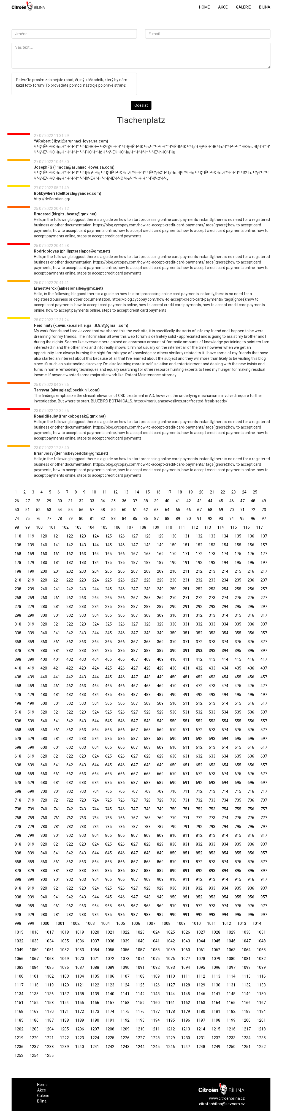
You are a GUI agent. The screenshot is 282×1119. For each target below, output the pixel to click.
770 (173, 818)
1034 (49, 941)
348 (147, 633)
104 (91, 527)
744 (95, 809)
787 (134, 826)
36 (124, 501)
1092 (155, 967)
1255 (49, 1055)
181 (56, 562)
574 (225, 730)
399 (31, 659)
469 (160, 686)
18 (180, 492)
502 (69, 703)
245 (108, 589)
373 (212, 642)
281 (56, 606)
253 (212, 589)
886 (121, 870)
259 (31, 598)
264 (95, 598)
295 (238, 606)
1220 (34, 1038)
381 (56, 650)
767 (134, 818)
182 (69, 562)
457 (264, 677)
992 (199, 914)
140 (43, 545)
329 (160, 624)
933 (212, 888)
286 (121, 606)
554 (225, 721)
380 (43, 650)
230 (173, 580)
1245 (155, 1046)
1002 (75, 923)
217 (264, 571)
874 (225, 862)
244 (95, 589)
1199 (231, 1020)
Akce (223, 7)
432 (199, 668)
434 (225, 668)
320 (43, 624)
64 (167, 510)
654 (225, 765)
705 (108, 791)
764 (95, 818)
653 (212, 765)
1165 (231, 1002)
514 (225, 703)
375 (238, 642)
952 (199, 897)
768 (147, 818)
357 (264, 633)
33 (92, 501)
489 (160, 694)
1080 (231, 958)
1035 (64, 941)
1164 (216, 1002)
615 (238, 747)
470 (173, 686)
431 (186, 668)
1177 (155, 1011)
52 (38, 510)
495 (238, 694)
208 (147, 571)
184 (95, 562)
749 (160, 809)
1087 (79, 967)
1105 (94, 976)
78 (60, 518)
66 (188, 510)
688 (147, 782)
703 (82, 791)
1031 (261, 932)
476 (251, 686)
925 (108, 888)
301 (56, 615)
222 (69, 580)
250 (173, 589)
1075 (155, 958)
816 (251, 835)
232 (199, 580)
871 (186, 862)
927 (134, 888)
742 (69, 809)
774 (225, 818)
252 (199, 589)
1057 (140, 950)
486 (121, 694)
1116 (261, 976)
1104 (79, 976)
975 (238, 906)
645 (108, 765)
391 (186, 650)
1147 (216, 994)
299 (31, 615)
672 (199, 774)
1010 (196, 923)
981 (56, 914)
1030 (246, 932)
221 (56, 580)
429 (160, 668)
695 (238, 782)
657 (264, 765)
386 (121, 650)
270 (173, 598)
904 (95, 879)
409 (160, 659)
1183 (246, 1011)
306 (121, 615)
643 (82, 765)
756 (251, 809)
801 (56, 835)
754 (225, 809)
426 (121, 668)
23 (233, 492)
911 (186, 879)
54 (60, 510)
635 (238, 756)
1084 (34, 967)
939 (31, 897)
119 (31, 536)
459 (31, 686)
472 (199, 686)
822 (69, 844)
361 (56, 642)
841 (56, 853)
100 (39, 527)
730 (173, 800)
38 (145, 501)
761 (56, 818)
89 (178, 518)
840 (43, 853)
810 (173, 835)
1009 (181, 923)
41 (178, 501)
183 (82, 562)
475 (238, 686)
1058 (155, 950)
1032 (19, 941)
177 (264, 554)
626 (121, 756)
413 (212, 659)
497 (264, 694)
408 (147, 659)
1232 (216, 1038)
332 (199, 624)
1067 (34, 958)
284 (95, 606)
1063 (231, 950)
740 (43, 809)
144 (95, 545)
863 (82, 862)
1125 (140, 985)
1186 (34, 1020)
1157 (109, 1002)
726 (121, 800)
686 (121, 782)
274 (225, 598)
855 (238, 853)
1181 (216, 1011)
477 (264, 686)
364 (95, 642)
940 (43, 897)
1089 (109, 967)
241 (56, 589)
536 (251, 712)
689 (160, 782)
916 (251, 879)
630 (173, 756)
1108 (140, 976)
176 (251, 554)
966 (121, 906)
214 (225, 571)
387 (134, 650)
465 (108, 686)
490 (173, 694)
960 (43, 906)
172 (199, 554)
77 (49, 518)
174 (225, 554)
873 (212, 862)
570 (173, 730)
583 (82, 738)
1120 (64, 985)
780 (43, 826)
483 (82, 694)
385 (108, 650)
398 (18, 659)
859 (31, 862)
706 (121, 791)
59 (113, 510)
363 (82, 642)
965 (108, 906)
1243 (125, 1046)
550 (173, 721)
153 (212, 545)
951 (186, 897)
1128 (185, 985)
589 (160, 738)
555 (238, 721)
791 (186, 826)
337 (264, 624)
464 (95, 686)
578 (18, 738)
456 (251, 677)
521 (56, 712)
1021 (109, 932)
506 (121, 703)
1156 (94, 1002)
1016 (34, 932)
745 (108, 809)
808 (147, 835)
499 (31, 703)
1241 (94, 1046)
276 (251, 598)
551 (186, 721)
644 (95, 765)
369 (160, 642)
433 (212, 668)
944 (95, 897)
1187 (49, 1020)
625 (108, 756)
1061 (200, 950)
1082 (261, 958)
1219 (19, 1038)
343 (82, 633)
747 (134, 809)
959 (31, 906)
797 (264, 826)
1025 (170, 932)
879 (31, 870)
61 (135, 510)
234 (225, 580)
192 (199, 562)
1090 (125, 967)
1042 (170, 941)
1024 (155, 932)
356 (251, 633)
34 (103, 501)
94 (231, 518)
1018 (64, 932)
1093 (170, 967)
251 (186, 589)
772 (199, 818)
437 (264, 668)
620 (43, 756)
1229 (170, 1038)
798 (18, 835)
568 (147, 730)
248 (147, 589)
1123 (109, 985)
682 (69, 782)
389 (160, 650)
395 (238, 650)
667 (134, 774)
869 (160, 862)
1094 (185, 967)
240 (43, 589)
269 (160, 598)
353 (212, 633)
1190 (94, 1020)
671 (186, 774)
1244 (140, 1046)
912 (199, 879)
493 (212, 694)
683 (82, 782)
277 (264, 598)
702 (69, 791)
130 (173, 536)
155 (238, 545)
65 (178, 510)
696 (251, 782)
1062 (216, 950)
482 (69, 694)
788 (147, 826)
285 (108, 606)
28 (38, 501)
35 (113, 501)
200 (43, 571)
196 (251, 562)
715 (238, 791)
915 (238, 879)
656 (251, 765)
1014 (257, 923)
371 (186, 642)
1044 (200, 941)
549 (160, 721)
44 (210, 501)
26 (17, 501)
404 (95, 659)
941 (56, 897)
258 (18, 598)
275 (238, 598)
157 (264, 545)
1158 (125, 1002)
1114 (231, 976)
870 (173, 862)
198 (18, 571)
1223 (79, 1038)
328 (147, 624)
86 (145, 518)
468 (147, 686)
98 (17, 527)
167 (134, 554)
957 (264, 897)
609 (160, 747)
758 (18, 818)
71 (242, 510)
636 (251, 756)
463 (82, 686)
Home (204, 7)
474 (225, 686)
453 (212, 677)
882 (69, 870)
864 (95, 862)
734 (225, 800)
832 (199, 844)
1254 (34, 1055)
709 (160, 791)
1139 (94, 994)
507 (134, 703)
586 (121, 738)
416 (251, 659)
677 (264, 774)
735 (238, 800)
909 (160, 879)
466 (121, 686)
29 (49, 501)
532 (199, 712)
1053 (79, 950)
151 (186, 545)
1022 (125, 932)
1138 (79, 994)
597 (264, 738)
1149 (246, 994)
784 (95, 826)
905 (108, 879)
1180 (200, 1011)
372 (199, 642)
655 (238, 765)
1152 (34, 1002)
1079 (216, 958)
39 (156, 501)
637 (264, 756)
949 (160, 897)
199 (31, 571)
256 (251, 589)
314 (225, 615)
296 (251, 606)
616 (251, 747)
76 (38, 518)
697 (264, 782)
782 (69, 826)
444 (95, 677)
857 (264, 853)
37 (135, 501)
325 (108, 624)
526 (121, 712)
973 (212, 906)
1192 (125, 1020)
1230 (185, 1038)
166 (121, 554)
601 (56, 747)
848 (147, 853)
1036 (79, 941)
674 (225, 774)
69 (221, 510)
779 (31, 826)
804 (95, 835)
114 (220, 527)
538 (18, 721)
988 (147, 914)
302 (69, 615)
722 (69, 800)
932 (199, 888)
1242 (109, 1046)
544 (95, 721)
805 (108, 835)
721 (56, 800)
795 (238, 826)
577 (264, 730)
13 (126, 492)
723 (82, 800)
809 (160, 835)
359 (31, 642)
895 (238, 870)
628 (147, 756)
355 (238, 633)
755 (238, 809)
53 (49, 510)
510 (173, 703)
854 (225, 853)
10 (94, 492)
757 (264, 809)
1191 (109, 1020)
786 (121, 826)
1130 (216, 985)
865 (108, 862)
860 (43, 862)
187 (134, 562)
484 (95, 694)
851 (186, 853)
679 (31, 782)
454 (225, 677)
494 (225, 694)
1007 (151, 923)
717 (264, 791)
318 (18, 624)
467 (134, 686)
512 (199, 703)
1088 (94, 967)
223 (82, 580)
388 (147, 650)
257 (264, 589)
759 (31, 818)
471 (186, 686)
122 (69, 536)
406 (121, 659)
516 (251, 703)
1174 (109, 1011)
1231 (200, 1038)
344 (95, 633)
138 (18, 545)
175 (238, 554)
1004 (105, 923)
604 (95, 747)
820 (43, 844)
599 (31, 747)
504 (95, 703)
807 (134, 835)
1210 (140, 1029)
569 (160, 730)
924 (95, 888)
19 (190, 492)
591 (186, 738)
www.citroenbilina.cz (227, 1098)
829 (160, 844)
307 (134, 615)
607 (134, 747)
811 (186, 835)
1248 (200, 1046)
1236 (19, 1046)
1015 (19, 932)
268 (147, 598)
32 (81, 501)
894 (225, 870)
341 (56, 633)
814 (225, 835)
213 (212, 571)
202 (69, 571)
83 (113, 518)
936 (251, 888)
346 (121, 633)
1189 (79, 1020)
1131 (231, 985)
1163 (200, 1002)
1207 (94, 1029)
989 (160, 914)
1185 (19, 1020)
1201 (261, 1020)
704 (95, 791)
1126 (155, 985)
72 (253, 510)
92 (210, 518)
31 (70, 501)
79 (70, 518)
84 (124, 518)
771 (186, 818)
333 (212, 624)
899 (31, 879)
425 (108, 668)
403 (82, 659)
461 (56, 686)
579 (31, 738)
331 (186, 624)
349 (160, 633)
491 (186, 694)
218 (18, 580)
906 (121, 879)
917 (264, 879)
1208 (109, 1029)
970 (173, 906)
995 (238, 914)
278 (18, 606)
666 (121, 774)
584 (95, 738)
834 (225, 844)
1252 (261, 1046)
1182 (231, 1011)
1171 (64, 1011)
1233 (231, 1038)
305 (108, 615)
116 (246, 527)
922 (69, 888)
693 (212, 782)
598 (18, 747)
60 (124, 510)
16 (158, 492)
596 (251, 738)
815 (238, 835)
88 (167, 518)
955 (238, 897)
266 (121, 598)
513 (212, 703)
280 (43, 606)
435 (238, 668)
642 (69, 765)
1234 (246, 1038)
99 (27, 527)
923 (82, 888)
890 (173, 870)
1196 (185, 1020)
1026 (185, 932)
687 (134, 782)
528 (147, 712)
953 (212, 897)
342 (69, 633)
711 (186, 791)
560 (43, 730)
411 (186, 659)
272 (199, 598)
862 (69, 862)
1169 (34, 1011)
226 (121, 580)
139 (31, 545)
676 (251, 774)
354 (225, 633)
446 (121, 677)
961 (56, 906)
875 (238, 862)
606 (121, 747)
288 (147, 606)
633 (212, 756)
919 (31, 888)
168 (147, 554)
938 (18, 897)
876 (251, 862)
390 (173, 650)
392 (199, 650)
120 (43, 536)
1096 (216, 967)
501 (56, 703)
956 (251, 897)
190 (173, 562)
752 (199, 809)
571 (186, 730)
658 (18, 774)
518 (18, 712)
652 (199, 765)
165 (108, 554)
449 (160, 677)
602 (69, 747)
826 (121, 844)
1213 (185, 1029)
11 (104, 492)
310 (173, 615)
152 (199, 545)
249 (160, 589)
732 (199, 800)
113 (207, 527)
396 (251, 650)
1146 (200, 994)
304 (95, 615)
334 (225, 624)
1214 (200, 1029)
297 (264, 606)
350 (173, 633)
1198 (216, 1020)
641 (56, 765)
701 (56, 791)
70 (231, 510)
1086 (64, 967)
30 (60, 501)
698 (18, 791)
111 (181, 527)
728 (147, 800)
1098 (246, 967)
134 (225, 536)
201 (56, 571)
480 (43, 694)
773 (212, 818)
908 (147, 879)
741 (56, 809)
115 (233, 527)
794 (225, 826)
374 (225, 642)
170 (173, 554)
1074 (140, 958)
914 (225, 879)
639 (31, 765)
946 (121, 897)
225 (108, 580)
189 (160, 562)
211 (186, 571)
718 (18, 800)
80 (81, 518)
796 (251, 826)
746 (121, 809)
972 (199, 906)
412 (199, 659)
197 (264, 562)
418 (18, 668)
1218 (261, 1029)
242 (69, 589)
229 (160, 580)
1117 (19, 985)
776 (251, 818)
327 (134, 624)
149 (160, 545)
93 (221, 518)
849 (160, 853)
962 (69, 906)
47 (242, 501)
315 (238, 615)
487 (134, 694)
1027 (200, 932)
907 (134, 879)
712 (199, 791)
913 (212, 879)
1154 (64, 1002)
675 (238, 774)
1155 (79, 1002)
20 (201, 492)
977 (264, 906)
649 (160, 765)
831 (186, 844)
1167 (261, 1002)
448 (147, 677)
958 (18, 906)
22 (223, 492)
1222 (64, 1038)
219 (31, 580)
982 (69, 914)
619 (31, 756)
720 (43, 800)
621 (56, 756)
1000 (44, 923)
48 (253, 501)
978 (18, 914)
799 (31, 835)
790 (173, 826)
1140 (109, 994)
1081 (246, 958)
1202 (19, 1029)
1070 (79, 958)
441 (56, 677)
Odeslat (141, 105)
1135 (34, 994)
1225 (109, 1038)
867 (134, 862)
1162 (185, 1002)
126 (121, 536)
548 (147, 721)
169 (160, 554)
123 (82, 536)
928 (147, 888)
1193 (140, 1020)
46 (231, 501)
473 (212, 686)
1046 (231, 941)
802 (69, 835)
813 (212, 835)
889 (160, 870)
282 (69, 606)
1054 (94, 950)
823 (82, 844)
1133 (261, 985)
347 (134, 633)
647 (134, 765)
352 (199, 633)
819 (31, 844)
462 (69, 686)
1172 (79, 1011)
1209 (125, 1029)
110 (169, 527)
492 (199, 694)
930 (173, 888)
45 (221, 501)
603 (82, 747)
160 (43, 554)
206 (121, 571)
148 (147, 545)
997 (264, 914)
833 (212, 844)
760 (43, 818)
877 (264, 862)
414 (225, 659)
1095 (200, 967)
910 (173, 879)
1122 (94, 985)
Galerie (243, 7)
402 (69, 659)
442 (69, 677)
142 (69, 545)
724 (95, 800)
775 (238, 818)
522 (69, 712)
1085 (49, 967)
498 (18, 703)
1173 (94, 1011)
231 (186, 580)
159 (31, 554)
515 (238, 703)
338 (18, 633)
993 (212, 914)
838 (18, 853)
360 (43, 642)
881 (56, 870)
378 (18, 650)
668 (147, 774)
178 (18, 562)
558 (18, 730)
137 (264, 536)
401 (56, 659)
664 (95, 774)
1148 (231, 994)
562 (69, 730)
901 (56, 879)
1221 (49, 1038)
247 (134, 589)
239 (31, 589)
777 (264, 818)
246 (121, 589)
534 (225, 712)
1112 (200, 976)
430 (173, 668)
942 (69, 897)
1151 (19, 1002)
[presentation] (187, 83)
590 (173, 738)
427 (134, 668)
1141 (125, 994)
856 (251, 853)
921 (56, 888)
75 (27, 518)
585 (108, 738)
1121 (79, 985)
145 (108, 545)
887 (134, 870)
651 (186, 765)
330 (173, 624)
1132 (246, 985)
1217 (246, 1029)
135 (238, 536)
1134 (19, 994)
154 (225, 545)
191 (186, 562)
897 (264, 870)
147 (134, 545)
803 (82, 835)
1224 (94, 1038)
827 (134, 844)
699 (31, 791)
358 (18, 642)
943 (82, 897)
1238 (49, 1046)
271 (186, 598)
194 (225, 562)
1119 (49, 985)
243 (82, 589)
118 (18, 536)
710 (173, 791)
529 (160, 712)
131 (186, 536)
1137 (64, 994)
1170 (49, 1011)
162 (69, 554)
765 (108, 818)
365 (108, 642)
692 (199, 782)
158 (18, 554)
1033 (34, 941)
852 (199, 853)
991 (186, 914)
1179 (185, 1011)
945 (108, 897)
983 (82, 914)
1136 (49, 994)
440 (43, 677)
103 (78, 527)
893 (212, 870)
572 (199, 730)
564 (95, 730)
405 (108, 659)
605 (108, 747)
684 (95, 782)
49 (264, 501)
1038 (109, 941)
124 (95, 536)
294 (225, 606)
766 (121, 818)
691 (186, 782)
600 (43, 747)
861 (56, 862)
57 (92, 510)
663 (82, 774)
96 (253, 518)
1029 (231, 932)
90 (188, 518)
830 (173, 844)
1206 (79, 1029)
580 (43, 738)
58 (103, 510)
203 (82, 571)
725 (108, 800)
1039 (125, 941)
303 (82, 615)
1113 (216, 976)
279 (31, 606)
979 (31, 914)
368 (147, 642)
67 (199, 510)
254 (225, 589)
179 (31, 562)
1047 (246, 941)
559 (31, 730)
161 (56, 554)
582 (69, 738)
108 (143, 527)
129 (160, 536)
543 (82, 721)
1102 (49, 976)
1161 (170, 1002)
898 (18, 879)
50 (17, 510)
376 (251, 642)
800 (43, 835)
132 (199, 536)
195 (238, 562)
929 (160, 888)
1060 (185, 950)
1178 (170, 1011)
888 (147, 870)
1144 (170, 994)
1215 (216, 1029)
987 (134, 914)
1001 (60, 923)
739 (31, 809)
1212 (170, 1029)
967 (134, 906)
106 (117, 527)
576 (251, 730)
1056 (125, 950)
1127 (170, 985)
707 (134, 791)
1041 (155, 941)
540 (43, 721)
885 (108, 870)
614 (225, 747)
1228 (155, 1038)
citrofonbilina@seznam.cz (222, 1104)
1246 (170, 1046)
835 (238, 844)
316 (251, 615)
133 (212, 536)
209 (160, 571)
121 (56, 536)
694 (225, 782)
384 (95, 650)
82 (103, 518)
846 (121, 853)
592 (199, 738)
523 (82, 712)
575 (238, 730)
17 (169, 492)
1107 (125, 976)
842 (69, 853)
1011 (211, 923)
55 (70, 510)
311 (186, 615)
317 (264, 615)
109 (156, 527)
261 (56, 598)
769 (160, 818)
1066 (19, 958)
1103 (64, 976)
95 (242, 518)
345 (108, 633)
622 (69, 756)
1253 (19, 1055)
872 (199, 862)
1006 (135, 923)
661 (56, 774)
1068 (49, 958)
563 (82, 730)
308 (147, 615)
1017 (49, 932)
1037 (94, 941)
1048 (261, 941)
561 (56, 730)
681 (56, 782)
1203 (34, 1029)
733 (212, 800)
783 (82, 826)
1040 (140, 941)
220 (43, 580)
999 (31, 923)
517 (264, 703)
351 (186, 633)
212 (199, 571)
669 (160, 774)
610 (173, 747)
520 (43, 712)
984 (95, 914)
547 (134, 721)
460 (43, 686)
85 (135, 518)
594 (225, 738)
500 (43, 703)
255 (238, 589)
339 (31, 633)
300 (43, 615)
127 (134, 536)
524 (95, 712)
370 (173, 642)
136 (251, 536)
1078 (200, 958)
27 (27, 501)
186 (121, 562)
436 (251, 668)
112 (194, 527)
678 (18, 782)
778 (18, 826)
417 (264, 659)
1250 (231, 1046)
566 (121, 730)
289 (160, 606)
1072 (109, 958)
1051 (49, 950)
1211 (155, 1029)
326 (121, 624)
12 (115, 492)
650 (173, 765)
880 (43, 870)
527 (134, 712)
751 (186, 809)
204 (95, 571)
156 (251, 545)
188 (147, 562)
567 (134, 730)
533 (212, 712)
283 (82, 606)
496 (251, 694)
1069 (64, 958)
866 (121, 862)
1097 (231, 967)
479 (31, 694)
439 (31, 677)
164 (95, 554)
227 (134, 580)
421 (56, 668)
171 (186, 554)
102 (65, 527)
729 (160, 800)
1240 (79, 1046)
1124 (125, 985)
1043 (185, 941)
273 (212, 598)
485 (108, 694)
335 (238, 624)
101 (52, 527)
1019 (79, 932)
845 (108, 853)
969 (160, 906)
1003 (90, 923)
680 (43, 782)
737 (264, 800)
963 (82, 906)
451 (186, 677)
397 (264, 650)
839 (31, 853)
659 (31, 774)
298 (18, 615)
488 (147, 694)
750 (173, 809)
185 (108, 562)
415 (238, 659)
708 (147, 791)
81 (92, 518)
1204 (49, 1029)
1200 (246, 1020)
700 (43, 791)
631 (186, 756)
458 (18, 686)
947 (134, 897)
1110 (170, 976)
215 (238, 571)
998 (18, 923)
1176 (140, 1011)
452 (199, 677)
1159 (140, 1002)
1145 (185, 994)
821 (56, 844)
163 (82, 554)
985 (108, 914)
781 (56, 826)
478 (18, 694)
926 (121, 888)
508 (147, 703)
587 (134, 738)
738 (18, 809)
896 (251, 870)
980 (43, 914)
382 (69, 650)
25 (255, 492)
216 (251, 571)
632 (199, 756)
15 (147, 492)
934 (225, 888)
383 (82, 650)
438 (18, 677)
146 (121, 545)
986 (121, 914)
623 (82, 756)
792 (199, 826)
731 (186, 800)
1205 (64, 1029)
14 (137, 492)
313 (212, 615)
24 (244, 492)
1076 (170, 958)
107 (130, 527)
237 (264, 580)
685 (108, 782)
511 (186, 703)
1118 (34, 985)
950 (173, 897)
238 (18, 589)
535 (238, 712)
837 (264, 844)
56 (81, 510)
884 (95, 870)
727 (134, 800)
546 (121, 721)
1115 (246, 976)
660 (43, 774)
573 (212, 730)
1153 (49, 1002)
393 (212, 650)
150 (173, 545)
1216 (231, 1029)
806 (121, 835)
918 (18, 888)
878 (18, 870)
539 (31, 721)
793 (212, 826)
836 (251, 844)
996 (251, 914)
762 (69, 818)
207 (134, 571)
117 (259, 527)
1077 (185, 958)
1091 (140, 967)
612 (199, 747)
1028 (216, 932)
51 (27, 510)
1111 (185, 976)
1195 (170, 1020)
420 (43, 668)
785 (108, 826)
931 (186, 888)
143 (82, 545)
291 (186, 606)
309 (160, 615)
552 (199, 721)
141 (56, 545)
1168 (19, 1011)
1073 (125, 958)
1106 (109, 976)
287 (134, 606)
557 (264, 721)
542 (69, 721)
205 (108, 571)
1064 (246, 950)
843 (82, 853)
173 (212, 554)
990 (173, 914)
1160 (155, 1002)
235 (238, 580)
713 (212, 791)
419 (31, 668)
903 (82, 879)
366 (121, 642)
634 (225, 756)
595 (238, 738)
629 (160, 756)
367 (134, 642)
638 (18, 765)
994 (225, 914)
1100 (19, 976)
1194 (155, 1020)
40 (167, 501)
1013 (241, 923)
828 (147, 844)
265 (108, 598)
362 (69, 642)
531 (186, 712)
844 (95, 853)
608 (147, 747)
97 (264, 518)
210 (173, 571)
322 (69, 624)
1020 (94, 932)
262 (69, 598)
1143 (155, 994)
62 (145, 510)
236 (251, 580)
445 (108, 677)
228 (147, 580)
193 (212, 562)
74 (17, 518)
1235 (261, 1038)
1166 (246, 1002)
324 (95, 624)
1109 (155, 976)
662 (69, 774)
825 (108, 844)
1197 (200, 1020)
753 (212, 809)
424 (95, 668)
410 (173, 659)
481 (56, 694)
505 (108, 703)
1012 (226, 923)
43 (199, 501)
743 (82, 809)
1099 (261, 967)
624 (95, 756)
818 (18, 844)
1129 (200, 985)
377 (264, 642)
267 (134, 598)
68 (210, 510)
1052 (64, 950)
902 (69, 879)
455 (238, 677)
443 (82, 677)
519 (31, 712)
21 (212, 492)
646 (121, 765)
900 (43, 879)
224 (95, 580)
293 (212, 606)
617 (264, 747)
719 (31, 800)
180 (43, 562)
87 (156, 518)
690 (173, 782)
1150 (261, 994)
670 (173, 774)
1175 (125, 1011)
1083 (19, 967)
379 (31, 650)
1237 (34, 1046)
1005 (120, 923)
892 (199, 870)
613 (212, 747)
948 (147, 897)
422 (69, 668)
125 (108, 536)
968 (147, 906)
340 (43, 633)
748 (147, 809)
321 (56, 624)
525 (108, 712)
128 (147, 536)
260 (43, 598)
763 (82, 818)
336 (251, 624)
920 (43, 888)
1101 (34, 976)
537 (264, 712)
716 (251, 791)
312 (199, 615)
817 (264, 835)
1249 (216, 1046)
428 (147, 668)
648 (147, 765)
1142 (140, 994)
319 (31, 624)
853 (212, 853)
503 (82, 703)
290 (173, 606)
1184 (261, 1011)
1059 (170, 950)
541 (56, 721)
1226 (125, 1038)
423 (82, 668)
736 (251, 800)
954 (225, 897)
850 (173, 853)
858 (18, 862)
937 (264, 888)
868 (147, 862)
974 (225, 906)
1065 (261, 950)
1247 (185, 1046)
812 (199, 835)
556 (251, 721)
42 (188, 501)
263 (82, 598)
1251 (246, 1046)
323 (82, 624)
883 (82, 870)
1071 (94, 958)
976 (251, 906)
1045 (216, 941)
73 (264, 510)
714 (225, 791)
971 (186, 906)
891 (186, 870)
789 (160, 826)
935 (238, 888)
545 (108, 721)
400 (43, 659)
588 (147, 738)
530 (173, 712)
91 (199, 518)
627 (134, 756)
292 (199, 606)
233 (212, 580)
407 (134, 659)
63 (156, 510)
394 (225, 650)
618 (18, 756)
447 (134, 677)
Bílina (264, 7)
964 (95, 906)
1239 (64, 1046)
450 (173, 677)
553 (212, 721)
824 (95, 844)
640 (43, 765)
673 (212, 774)
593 (212, 738)
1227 (140, 1038)
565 (108, 730)
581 (56, 738)
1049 (19, 950)
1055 (109, 950)
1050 (34, 950)
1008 (166, 923)
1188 (64, 1020)
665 (108, 774)
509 (160, 703)
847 (134, 853)
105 (104, 527)
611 (186, 747)
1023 (140, 932)
